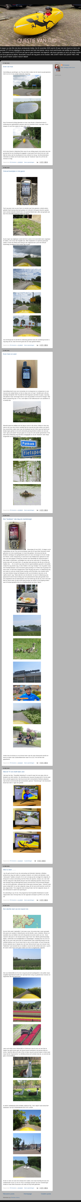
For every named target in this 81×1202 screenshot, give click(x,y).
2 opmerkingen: (28, 861)
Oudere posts (46, 1194)
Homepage (28, 1194)
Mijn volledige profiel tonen (68, 67)
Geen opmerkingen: (29, 162)
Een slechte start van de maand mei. (16, 909)
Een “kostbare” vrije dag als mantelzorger (17, 519)
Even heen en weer (10, 354)
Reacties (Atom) (15, 1197)
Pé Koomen (66, 65)
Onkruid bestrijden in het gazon (14, 171)
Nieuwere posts (8, 1194)
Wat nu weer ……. (9, 870)
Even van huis (8, 67)
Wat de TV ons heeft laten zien (13, 772)
